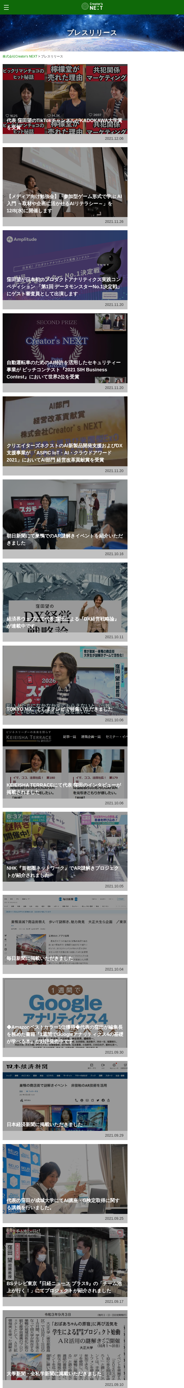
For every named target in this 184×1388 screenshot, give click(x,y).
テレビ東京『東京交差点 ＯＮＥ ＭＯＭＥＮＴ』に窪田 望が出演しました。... (88, 1084)
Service (22, 1293)
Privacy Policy (32, 1359)
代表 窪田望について (47, 953)
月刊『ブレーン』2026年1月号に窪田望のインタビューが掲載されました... (86, 1106)
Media (24, 1307)
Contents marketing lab (46, 1328)
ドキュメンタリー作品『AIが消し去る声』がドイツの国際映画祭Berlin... (84, 1061)
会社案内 (39, 931)
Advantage (27, 1317)
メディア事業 (42, 1020)
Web (22, 1300)
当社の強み (41, 998)
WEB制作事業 (43, 975)
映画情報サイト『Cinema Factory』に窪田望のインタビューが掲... (81, 1128)
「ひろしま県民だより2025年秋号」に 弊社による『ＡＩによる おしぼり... (86, 1151)
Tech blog (27, 1338)
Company (25, 1348)
